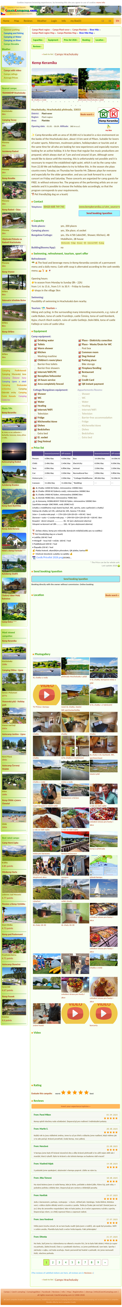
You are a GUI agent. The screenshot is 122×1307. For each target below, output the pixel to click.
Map (16, 20)
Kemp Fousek (8, 996)
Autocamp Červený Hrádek (11, 767)
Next (118, 86)
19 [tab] (113, 97)
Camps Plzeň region (41, 29)
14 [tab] (91, 97)
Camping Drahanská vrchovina (14, 387)
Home (6, 20)
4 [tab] (47, 97)
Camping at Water (12, 36)
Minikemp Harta (9, 872)
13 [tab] (86, 97)
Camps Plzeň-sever (61, 29)
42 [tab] (75, 105)
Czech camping (18, 1291)
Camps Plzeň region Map (43, 33)
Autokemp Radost (10, 151)
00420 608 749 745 (54, 206)
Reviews (28, 20)
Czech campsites (12, 1300)
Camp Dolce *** (9, 622)
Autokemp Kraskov (10, 485)
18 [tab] (108, 97)
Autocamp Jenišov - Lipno (13, 734)
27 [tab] (60, 101)
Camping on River (12, 40)
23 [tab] (42, 101)
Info (64, 20)
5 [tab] (51, 97)
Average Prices (11, 77)
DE (110, 20)
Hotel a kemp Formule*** (13, 550)
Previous (33, 86)
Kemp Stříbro (8, 331)
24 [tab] (47, 101)
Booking (86, 40)
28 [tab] (64, 101)
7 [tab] (60, 97)
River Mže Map (86, 33)
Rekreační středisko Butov (14, 300)
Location (99, 40)
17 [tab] (104, 97)
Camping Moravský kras (14, 374)
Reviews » (88, 1273)
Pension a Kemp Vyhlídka (13, 904)
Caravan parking (12, 29)
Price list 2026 (70, 40)
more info (100, 2)
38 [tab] (108, 101)
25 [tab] (51, 101)
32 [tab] (82, 101)
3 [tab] (42, 97)
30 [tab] (73, 101)
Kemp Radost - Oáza (11, 209)
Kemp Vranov (8, 271)
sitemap (89, 1291)
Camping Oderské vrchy (14, 391)
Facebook (46, 1291)
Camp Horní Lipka (10, 842)
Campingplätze (33, 1291)
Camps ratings (10, 74)
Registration (78, 1291)
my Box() (76, 20)
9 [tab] (69, 97)
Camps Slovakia (11, 44)
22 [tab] (38, 101)
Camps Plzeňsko (79, 29)
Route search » (87, 114)
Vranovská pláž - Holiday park (13, 703)
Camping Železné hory (14, 378)
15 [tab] (95, 97)
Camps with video (12, 70)
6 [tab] (55, 97)
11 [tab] (77, 97)
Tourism (50, 308)
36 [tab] (99, 101)
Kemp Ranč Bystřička (11, 505)
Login (54, 20)
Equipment (53, 40)
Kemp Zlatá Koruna (10, 528)
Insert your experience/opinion (75, 1106)
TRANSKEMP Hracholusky (13, 93)
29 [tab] (69, 101)
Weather (41, 20)
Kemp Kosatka (8, 178)
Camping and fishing (14, 33)
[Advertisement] (14, 1043)
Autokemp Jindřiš (10, 573)
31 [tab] (77, 101)
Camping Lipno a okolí (14, 381)
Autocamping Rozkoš (11, 462)
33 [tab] (86, 101)
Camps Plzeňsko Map (67, 33)
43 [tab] (80, 105)
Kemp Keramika (9, 412)
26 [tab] (55, 101)
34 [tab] (91, 101)
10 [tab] (73, 97)
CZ (103, 20)
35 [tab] (95, 101)
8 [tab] (64, 97)
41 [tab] (71, 105)
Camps (7, 1291)
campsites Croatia (69, 1302)
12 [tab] (82, 97)
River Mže (94, 29)
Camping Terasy (9, 120)
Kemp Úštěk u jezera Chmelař (11, 802)
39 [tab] (113, 101)
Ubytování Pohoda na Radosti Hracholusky (12, 241)
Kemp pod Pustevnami (12, 934)
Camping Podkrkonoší (14, 370)
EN (117, 20)
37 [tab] (104, 101)
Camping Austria (67, 1300)
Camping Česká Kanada (14, 394)
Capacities (37, 40)
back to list (48, 54)
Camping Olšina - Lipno (12, 670)
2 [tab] (38, 97)
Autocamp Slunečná (11, 964)
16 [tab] (99, 97)
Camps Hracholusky (66, 54)
